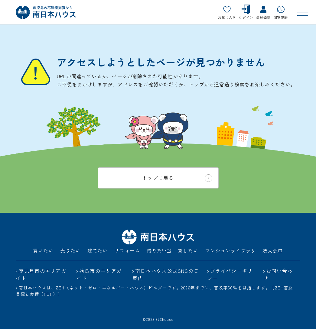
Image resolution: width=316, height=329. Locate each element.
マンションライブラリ (230, 250)
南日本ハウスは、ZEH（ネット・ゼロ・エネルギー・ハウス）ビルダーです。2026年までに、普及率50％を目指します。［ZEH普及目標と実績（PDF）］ (154, 291)
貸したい (188, 250)
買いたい (43, 250)
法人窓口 (272, 250)
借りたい (159, 250)
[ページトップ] (296, 309)
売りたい (70, 250)
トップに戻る (177, 178)
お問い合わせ (278, 274)
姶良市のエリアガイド (99, 274)
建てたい (97, 250)
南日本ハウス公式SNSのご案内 (165, 274)
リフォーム (127, 250)
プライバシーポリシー (230, 274)
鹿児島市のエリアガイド (41, 274)
